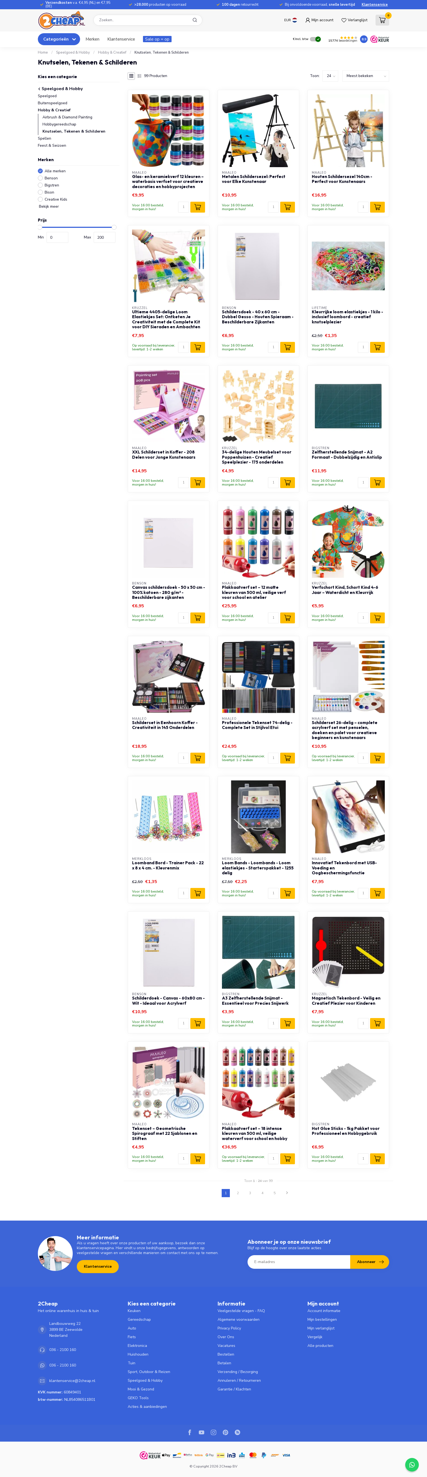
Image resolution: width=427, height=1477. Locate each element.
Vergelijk (314, 1337)
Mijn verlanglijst (320, 1328)
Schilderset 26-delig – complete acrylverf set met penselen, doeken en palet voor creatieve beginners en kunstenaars (344, 730)
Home (43, 52)
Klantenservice (375, 4)
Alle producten (320, 1345)
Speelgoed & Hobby (73, 52)
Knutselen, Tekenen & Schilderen (162, 52)
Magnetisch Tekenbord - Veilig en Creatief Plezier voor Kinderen (346, 1001)
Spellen (44, 138)
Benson (51, 178)
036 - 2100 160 (62, 1349)
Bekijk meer (48, 206)
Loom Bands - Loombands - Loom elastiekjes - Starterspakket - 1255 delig (258, 867)
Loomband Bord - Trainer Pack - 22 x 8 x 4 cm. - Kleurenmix (168, 865)
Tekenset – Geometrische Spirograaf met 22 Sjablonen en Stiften (164, 1133)
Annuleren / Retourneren (239, 1380)
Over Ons (226, 1337)
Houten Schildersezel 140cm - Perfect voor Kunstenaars (342, 179)
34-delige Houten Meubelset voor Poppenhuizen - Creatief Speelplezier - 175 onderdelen (256, 457)
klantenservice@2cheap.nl (72, 1380)
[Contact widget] (412, 1465)
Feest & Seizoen (52, 145)
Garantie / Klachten (234, 1389)
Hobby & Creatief (112, 52)
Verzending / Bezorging (238, 1371)
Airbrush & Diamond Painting (67, 117)
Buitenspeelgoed (52, 103)
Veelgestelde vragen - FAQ (241, 1310)
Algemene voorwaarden (239, 1319)
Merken (92, 39)
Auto (132, 1328)
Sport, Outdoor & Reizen (149, 1371)
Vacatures (226, 1345)
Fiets (132, 1337)
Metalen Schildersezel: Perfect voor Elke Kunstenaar (253, 179)
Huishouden (138, 1354)
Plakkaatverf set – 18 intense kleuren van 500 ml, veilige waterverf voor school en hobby (254, 1133)
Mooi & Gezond (141, 1389)
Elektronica (137, 1345)
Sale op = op (157, 39)
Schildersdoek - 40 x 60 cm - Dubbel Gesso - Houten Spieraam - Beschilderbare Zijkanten (258, 317)
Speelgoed (47, 96)
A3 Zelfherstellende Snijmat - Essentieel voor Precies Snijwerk (255, 1001)
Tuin (131, 1363)
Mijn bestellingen (322, 1319)
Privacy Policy (229, 1328)
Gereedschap (139, 1319)
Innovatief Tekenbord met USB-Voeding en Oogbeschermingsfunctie (344, 867)
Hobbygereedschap (59, 124)
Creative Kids (56, 199)
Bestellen (226, 1354)
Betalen (224, 1363)
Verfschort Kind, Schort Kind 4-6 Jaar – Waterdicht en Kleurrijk (345, 590)
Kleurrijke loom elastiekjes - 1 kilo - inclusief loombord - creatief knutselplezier (347, 317)
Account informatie (323, 1310)
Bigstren (52, 185)
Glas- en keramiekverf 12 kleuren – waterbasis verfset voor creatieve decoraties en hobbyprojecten (168, 181)
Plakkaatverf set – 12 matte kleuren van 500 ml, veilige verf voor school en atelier (254, 592)
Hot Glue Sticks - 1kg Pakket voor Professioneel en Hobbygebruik (346, 1131)
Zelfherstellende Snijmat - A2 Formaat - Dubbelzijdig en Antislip (347, 454)
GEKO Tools (138, 1398)
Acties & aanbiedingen (147, 1406)
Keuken (134, 1310)
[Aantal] (183, 207)
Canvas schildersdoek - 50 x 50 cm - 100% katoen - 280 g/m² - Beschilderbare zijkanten (168, 592)
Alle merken (55, 171)
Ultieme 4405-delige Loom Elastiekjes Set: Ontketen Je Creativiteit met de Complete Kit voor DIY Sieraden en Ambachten (166, 319)
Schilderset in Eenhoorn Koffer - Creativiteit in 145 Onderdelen (165, 725)
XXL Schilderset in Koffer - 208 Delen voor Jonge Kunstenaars (164, 454)
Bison (49, 192)
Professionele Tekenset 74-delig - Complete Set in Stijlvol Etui (257, 725)
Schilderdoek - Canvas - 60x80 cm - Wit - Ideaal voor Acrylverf (168, 1001)
